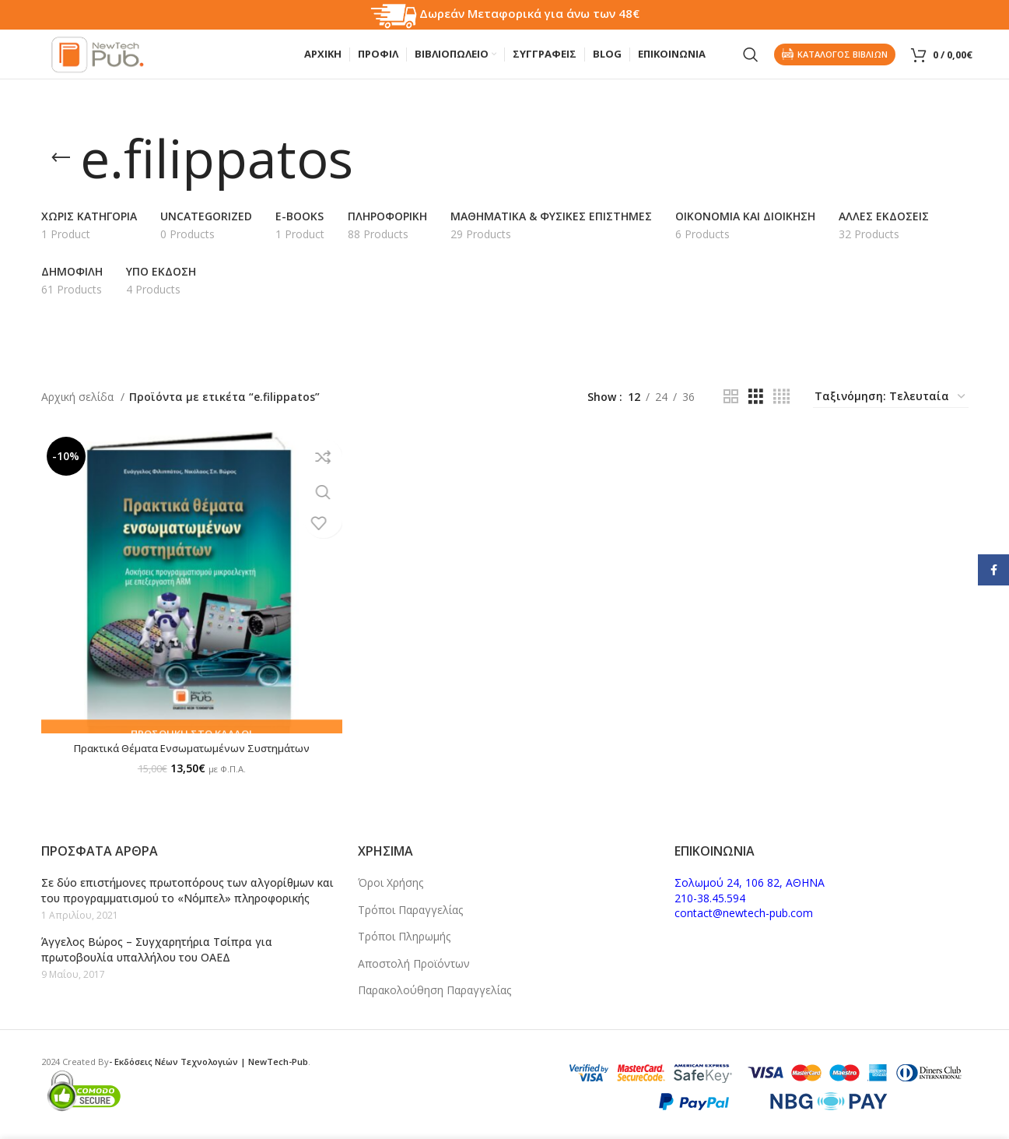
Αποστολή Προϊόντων (414, 963)
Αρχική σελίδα (79, 410)
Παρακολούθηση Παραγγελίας (434, 990)
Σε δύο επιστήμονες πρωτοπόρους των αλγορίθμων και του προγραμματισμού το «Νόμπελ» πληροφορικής (187, 890)
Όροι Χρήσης (390, 882)
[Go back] (60, 172)
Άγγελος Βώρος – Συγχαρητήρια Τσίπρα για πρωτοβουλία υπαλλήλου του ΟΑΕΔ (156, 949)
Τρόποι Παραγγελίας (410, 909)
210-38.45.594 (709, 898)
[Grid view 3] (755, 411)
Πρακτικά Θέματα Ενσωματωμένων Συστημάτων (187, 754)
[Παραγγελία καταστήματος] (891, 412)
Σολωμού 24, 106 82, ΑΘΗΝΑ (749, 882)
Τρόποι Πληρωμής (404, 936)
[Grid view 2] (730, 411)
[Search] (750, 62)
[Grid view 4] (781, 411)
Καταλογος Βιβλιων (835, 62)
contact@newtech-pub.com (743, 912)
